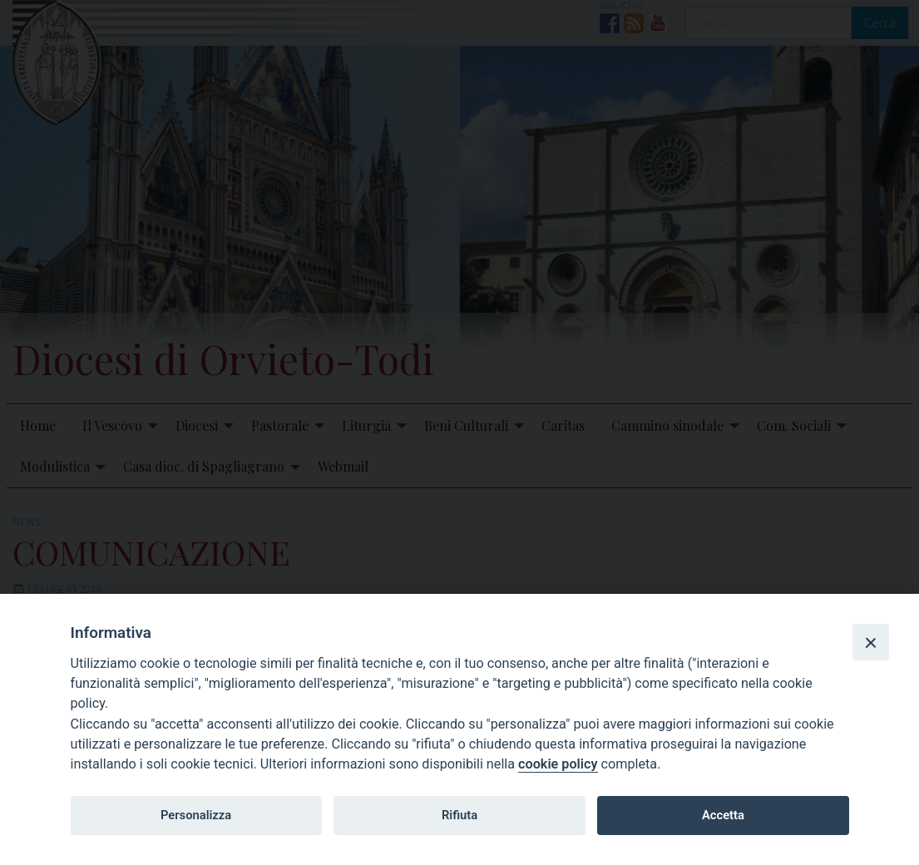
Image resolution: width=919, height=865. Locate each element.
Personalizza (196, 815)
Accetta (723, 815)
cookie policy (557, 764)
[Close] (870, 642)
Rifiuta (459, 815)
